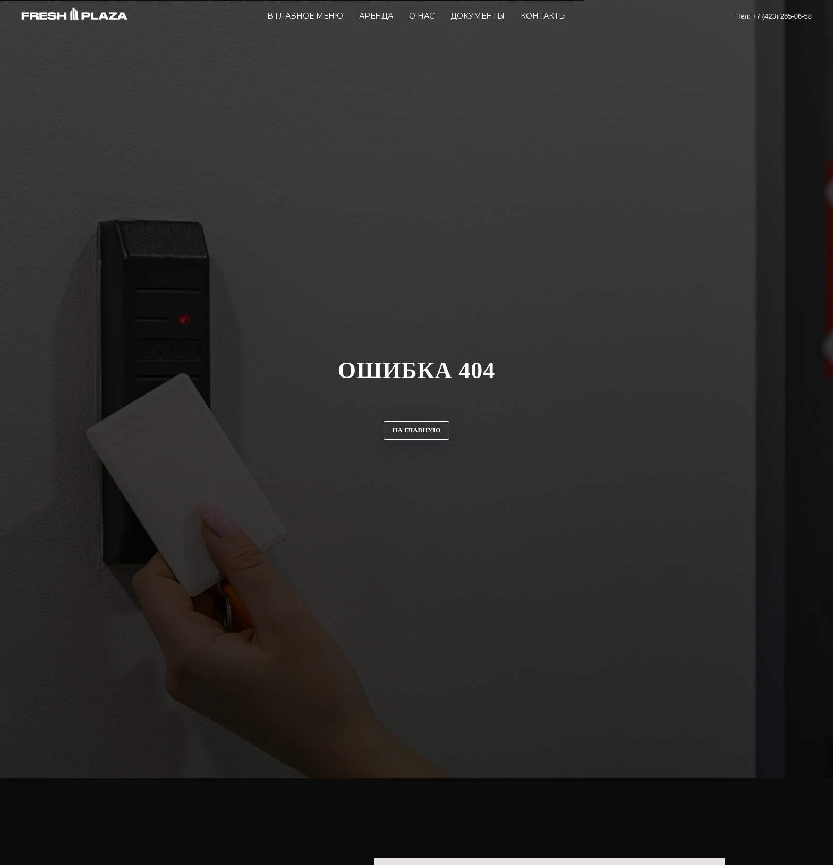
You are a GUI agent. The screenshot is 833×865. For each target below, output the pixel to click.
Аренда (376, 16)
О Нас (422, 16)
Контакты (543, 16)
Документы (477, 16)
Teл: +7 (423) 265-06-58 (774, 16)
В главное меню (305, 16)
